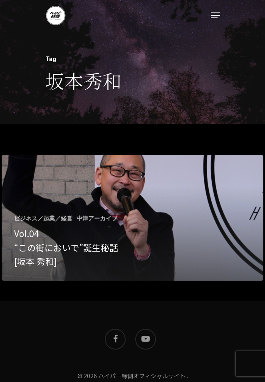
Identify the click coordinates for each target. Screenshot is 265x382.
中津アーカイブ (97, 218)
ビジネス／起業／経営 (43, 218)
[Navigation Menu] (215, 15)
